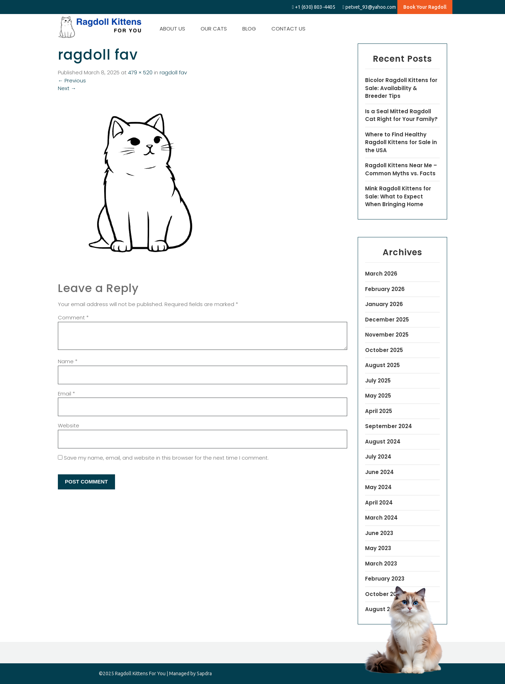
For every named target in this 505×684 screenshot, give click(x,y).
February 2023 (384, 578)
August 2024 (382, 441)
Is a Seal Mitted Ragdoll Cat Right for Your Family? (401, 115)
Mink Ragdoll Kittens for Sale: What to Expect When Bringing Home (398, 196)
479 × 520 (140, 72)
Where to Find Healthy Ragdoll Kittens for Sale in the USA (401, 142)
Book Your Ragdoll (424, 7)
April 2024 (379, 502)
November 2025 (387, 334)
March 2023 (381, 563)
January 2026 (384, 304)
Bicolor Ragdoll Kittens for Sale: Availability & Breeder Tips (401, 88)
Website (68, 425)
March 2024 (381, 517)
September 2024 (388, 426)
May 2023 (378, 548)
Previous (72, 80)
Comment (73, 317)
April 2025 (378, 411)
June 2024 (379, 472)
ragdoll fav (173, 72)
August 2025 (382, 365)
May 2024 (378, 487)
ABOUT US (172, 28)
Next (67, 88)
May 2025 (378, 395)
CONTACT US (288, 28)
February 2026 (385, 289)
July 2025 (378, 380)
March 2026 (381, 273)
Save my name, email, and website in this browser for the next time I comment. (166, 457)
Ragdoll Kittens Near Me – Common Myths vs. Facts (401, 169)
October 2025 (384, 350)
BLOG (249, 28)
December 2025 (387, 319)
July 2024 (378, 456)
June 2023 (379, 533)
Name (68, 361)
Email (66, 393)
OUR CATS (214, 28)
